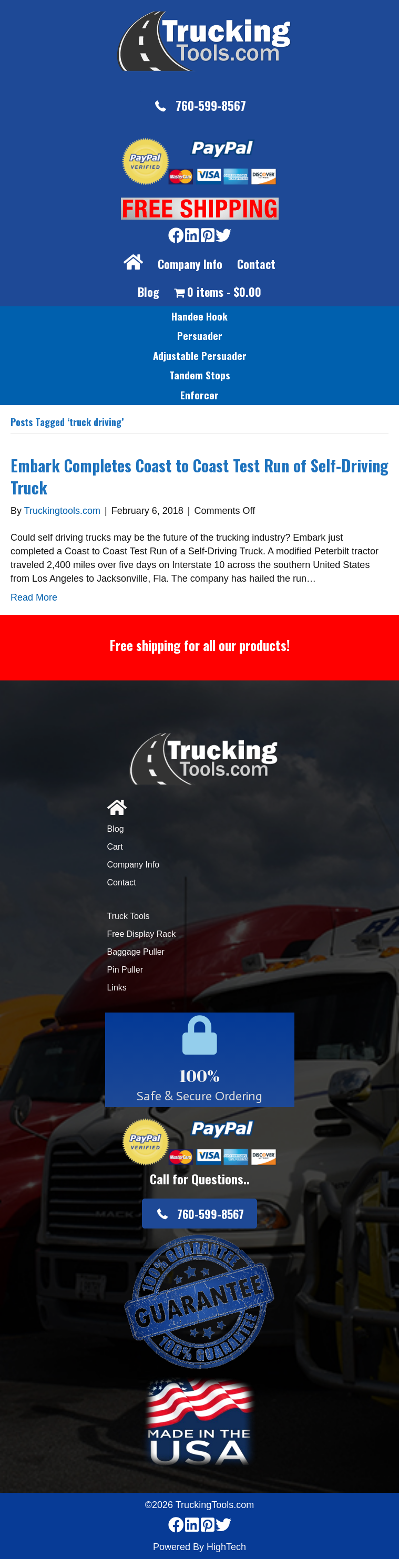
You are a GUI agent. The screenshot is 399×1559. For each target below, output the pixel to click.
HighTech (226, 1547)
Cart (115, 846)
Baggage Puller (136, 951)
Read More (34, 597)
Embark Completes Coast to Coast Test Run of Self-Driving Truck (199, 476)
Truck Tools (128, 916)
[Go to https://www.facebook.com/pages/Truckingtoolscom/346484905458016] (176, 236)
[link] (199, 316)
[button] (200, 105)
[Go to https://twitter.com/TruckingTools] (223, 236)
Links (117, 987)
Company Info (190, 263)
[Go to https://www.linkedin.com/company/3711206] (192, 236)
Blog (148, 291)
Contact (256, 263)
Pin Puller (125, 969)
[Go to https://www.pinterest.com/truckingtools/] (208, 236)
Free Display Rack (141, 934)
